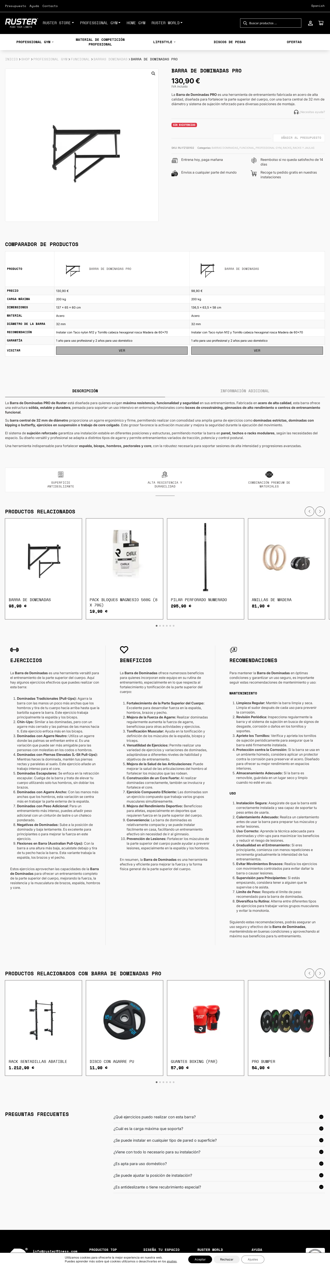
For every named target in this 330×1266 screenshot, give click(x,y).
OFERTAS (294, 42)
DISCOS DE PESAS (230, 42)
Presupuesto (15, 6)
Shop (25, 59)
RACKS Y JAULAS (303, 147)
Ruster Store (57, 23)
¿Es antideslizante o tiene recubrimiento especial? (157, 1187)
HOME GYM (136, 23)
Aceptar (200, 1259)
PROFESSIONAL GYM (99, 23)
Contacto (50, 6)
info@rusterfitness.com (55, 1251)
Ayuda (34, 6)
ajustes (172, 1261)
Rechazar (226, 1259)
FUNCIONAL (80, 59)
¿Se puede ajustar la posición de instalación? (152, 1175)
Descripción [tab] (85, 391)
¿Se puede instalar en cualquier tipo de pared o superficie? (165, 1140)
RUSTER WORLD (166, 23)
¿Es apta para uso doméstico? (140, 1163)
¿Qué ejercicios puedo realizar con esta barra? (154, 1117)
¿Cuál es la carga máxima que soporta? (148, 1128)
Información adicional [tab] (244, 391)
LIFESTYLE (162, 42)
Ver (122, 350)
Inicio (11, 59)
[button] (153, 73)
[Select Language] (310, 6)
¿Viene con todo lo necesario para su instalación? (156, 1152)
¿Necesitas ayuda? (309, 112)
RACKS (287, 147)
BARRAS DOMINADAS (110, 59)
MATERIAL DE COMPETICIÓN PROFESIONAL (100, 42)
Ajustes (253, 1259)
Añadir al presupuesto (301, 137)
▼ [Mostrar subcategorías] (53, 42)
